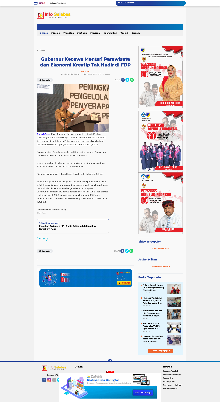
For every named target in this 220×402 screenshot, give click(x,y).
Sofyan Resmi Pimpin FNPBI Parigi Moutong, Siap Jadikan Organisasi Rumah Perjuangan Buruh (153, 288)
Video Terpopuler (149, 241)
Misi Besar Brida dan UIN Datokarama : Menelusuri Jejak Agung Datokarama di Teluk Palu (153, 313)
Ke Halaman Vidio (160, 249)
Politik (125, 33)
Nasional (96, 33)
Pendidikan (111, 33)
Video (45, 33)
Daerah (56, 33)
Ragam (136, 33)
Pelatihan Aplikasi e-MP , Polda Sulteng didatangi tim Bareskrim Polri (67, 227)
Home (42, 3)
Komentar (45, 80)
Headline (69, 33)
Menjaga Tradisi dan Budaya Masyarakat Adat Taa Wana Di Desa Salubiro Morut (152, 300)
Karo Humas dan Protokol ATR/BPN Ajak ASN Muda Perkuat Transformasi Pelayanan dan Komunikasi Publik (153, 326)
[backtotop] (110, 361)
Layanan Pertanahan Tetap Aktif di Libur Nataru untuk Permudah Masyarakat (153, 339)
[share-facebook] (123, 80)
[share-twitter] (127, 80)
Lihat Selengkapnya (161, 351)
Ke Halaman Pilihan (161, 267)
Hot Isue (83, 33)
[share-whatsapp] (132, 80)
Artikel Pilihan (147, 259)
